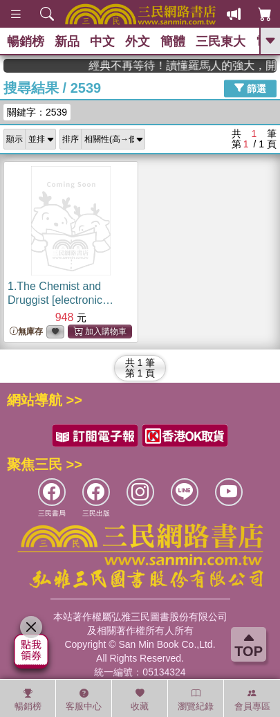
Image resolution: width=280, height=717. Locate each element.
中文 (102, 41)
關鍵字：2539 (37, 112)
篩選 (250, 87)
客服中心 (84, 699)
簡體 (172, 41)
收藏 (140, 699)
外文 (137, 41)
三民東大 (220, 41)
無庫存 (26, 332)
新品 (67, 41)
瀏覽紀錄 (196, 699)
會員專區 (252, 699)
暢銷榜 (25, 41)
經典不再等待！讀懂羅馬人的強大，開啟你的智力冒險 (200, 65)
